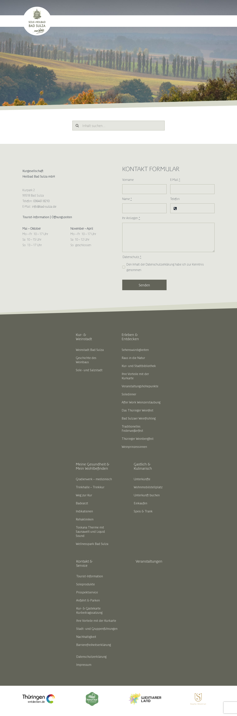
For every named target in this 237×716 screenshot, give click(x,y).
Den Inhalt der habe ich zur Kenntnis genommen (165, 267)
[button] (210, 21)
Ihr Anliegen (131, 218)
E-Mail (175, 179)
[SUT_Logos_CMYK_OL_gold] (198, 695)
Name (127, 199)
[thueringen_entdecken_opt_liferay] (38, 696)
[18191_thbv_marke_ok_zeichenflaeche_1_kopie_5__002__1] (92, 693)
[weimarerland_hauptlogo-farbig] (145, 695)
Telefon (175, 199)
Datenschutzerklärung (160, 264)
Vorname (128, 179)
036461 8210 (41, 201)
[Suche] (77, 125)
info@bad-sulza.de (44, 206)
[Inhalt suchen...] (118, 125)
